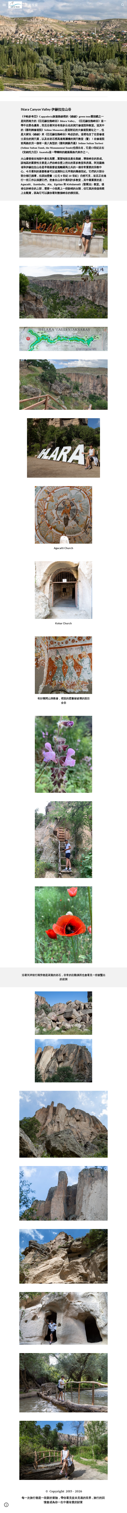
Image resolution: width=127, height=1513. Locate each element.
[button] (4, 5)
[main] (63, 150)
